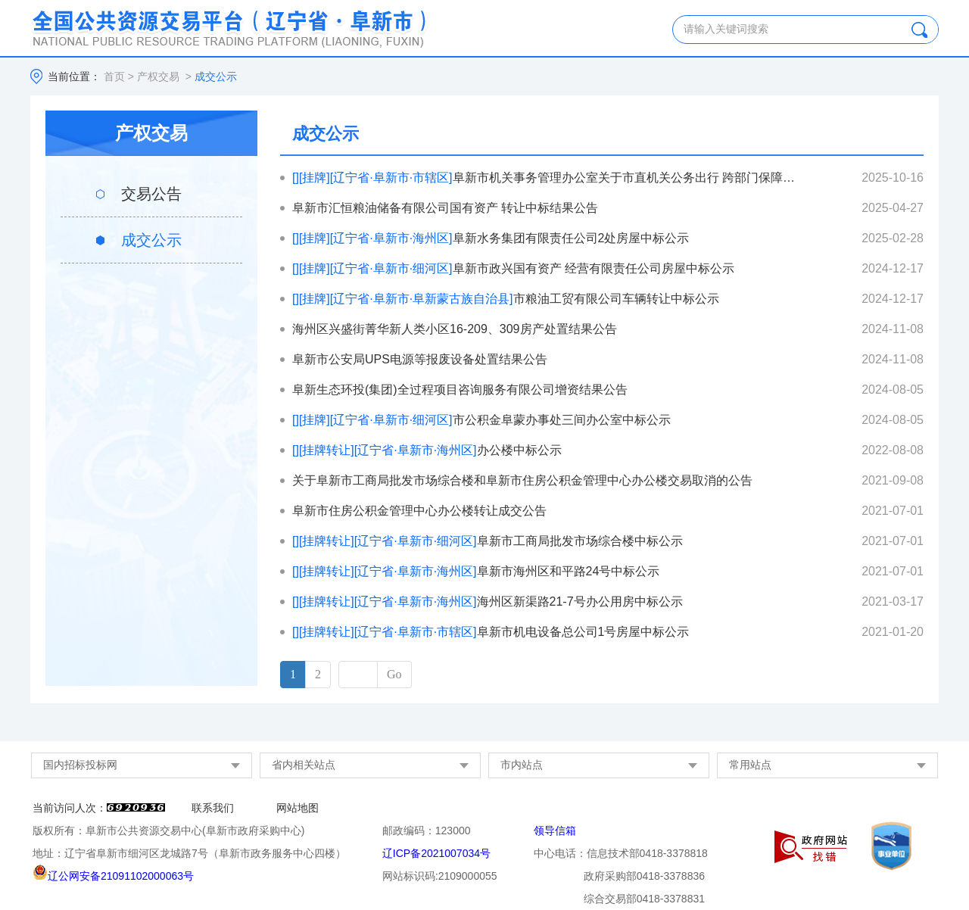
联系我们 (213, 808)
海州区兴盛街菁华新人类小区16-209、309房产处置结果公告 (454, 329)
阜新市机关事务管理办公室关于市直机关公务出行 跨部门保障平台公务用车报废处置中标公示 (544, 177)
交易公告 (151, 193)
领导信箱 (555, 830)
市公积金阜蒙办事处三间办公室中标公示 (481, 419)
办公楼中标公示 (427, 450)
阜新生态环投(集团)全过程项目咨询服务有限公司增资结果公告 (460, 389)
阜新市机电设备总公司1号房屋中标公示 (490, 631)
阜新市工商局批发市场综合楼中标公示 (487, 540)
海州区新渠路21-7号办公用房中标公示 (487, 601)
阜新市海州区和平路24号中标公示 (475, 571)
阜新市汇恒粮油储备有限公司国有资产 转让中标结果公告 (445, 207)
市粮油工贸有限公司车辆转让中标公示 (505, 298)
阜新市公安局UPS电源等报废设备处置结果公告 (419, 359)
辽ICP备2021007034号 (436, 853)
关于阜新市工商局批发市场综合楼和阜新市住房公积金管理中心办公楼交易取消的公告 (522, 480)
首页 (114, 76)
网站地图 (297, 808)
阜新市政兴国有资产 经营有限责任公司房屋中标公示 (513, 268)
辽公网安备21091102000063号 (113, 876)
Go (394, 674)
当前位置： (74, 76)
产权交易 (158, 76)
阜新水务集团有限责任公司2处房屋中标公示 (490, 238)
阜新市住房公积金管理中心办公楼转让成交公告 (419, 510)
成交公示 (151, 240)
